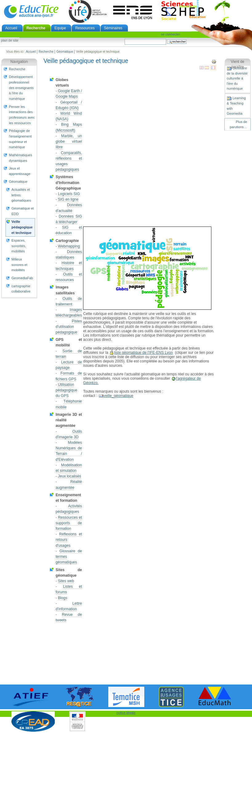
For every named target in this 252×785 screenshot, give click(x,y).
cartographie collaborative (20, 288)
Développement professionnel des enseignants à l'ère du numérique (21, 87)
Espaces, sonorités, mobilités (18, 246)
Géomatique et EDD (22, 211)
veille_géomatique (118, 396)
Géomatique (64, 51)
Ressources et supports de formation (69, 523)
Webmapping (69, 246)
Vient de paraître (237, 64)
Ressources (84, 28)
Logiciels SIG (69, 194)
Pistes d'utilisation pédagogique (69, 326)
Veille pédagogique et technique (22, 227)
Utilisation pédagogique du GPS (66, 390)
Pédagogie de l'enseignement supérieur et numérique (20, 139)
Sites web (66, 581)
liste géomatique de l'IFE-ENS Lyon (143, 352)
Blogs (62, 598)
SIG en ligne (68, 199)
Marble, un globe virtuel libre (69, 141)
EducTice (31, 11)
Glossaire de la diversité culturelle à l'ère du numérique (237, 78)
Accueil (11, 28)
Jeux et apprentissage (19, 171)
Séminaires (113, 28)
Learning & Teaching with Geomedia (236, 105)
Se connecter (170, 34)
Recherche (35, 28)
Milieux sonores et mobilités (19, 264)
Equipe (60, 28)
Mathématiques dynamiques (20, 157)
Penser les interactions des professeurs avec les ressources (22, 115)
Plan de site (9, 41)
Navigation (19, 61)
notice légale (126, 712)
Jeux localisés (69, 476)
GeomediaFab (22, 278)
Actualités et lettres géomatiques (21, 195)
